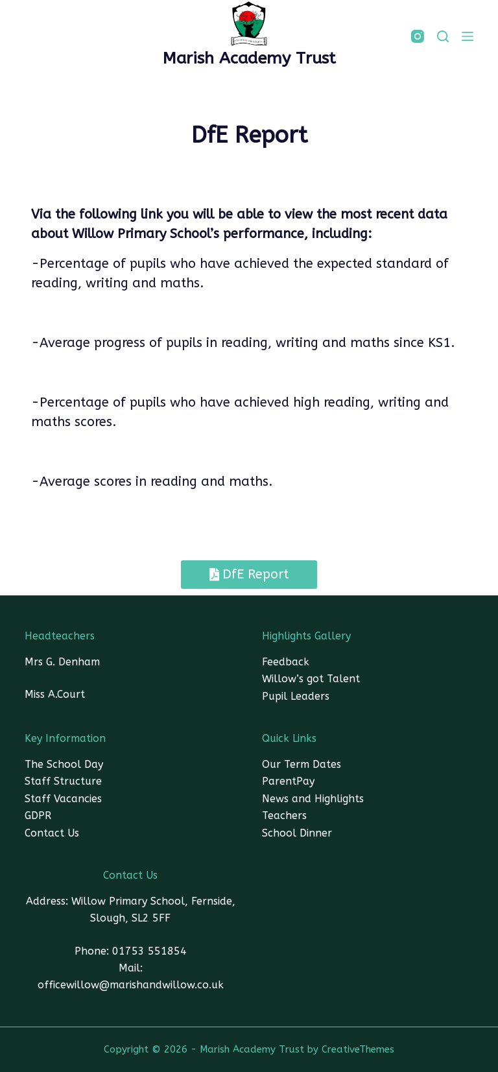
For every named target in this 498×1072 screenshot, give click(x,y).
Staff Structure (63, 781)
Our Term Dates (301, 764)
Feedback (285, 662)
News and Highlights (313, 798)
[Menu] (467, 36)
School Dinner (297, 833)
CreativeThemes (358, 1049)
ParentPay (288, 781)
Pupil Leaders (295, 696)
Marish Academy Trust (249, 58)
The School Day (64, 764)
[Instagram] (417, 36)
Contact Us (52, 833)
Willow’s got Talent (311, 679)
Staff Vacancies (63, 798)
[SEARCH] (443, 36)
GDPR (38, 815)
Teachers (284, 815)
